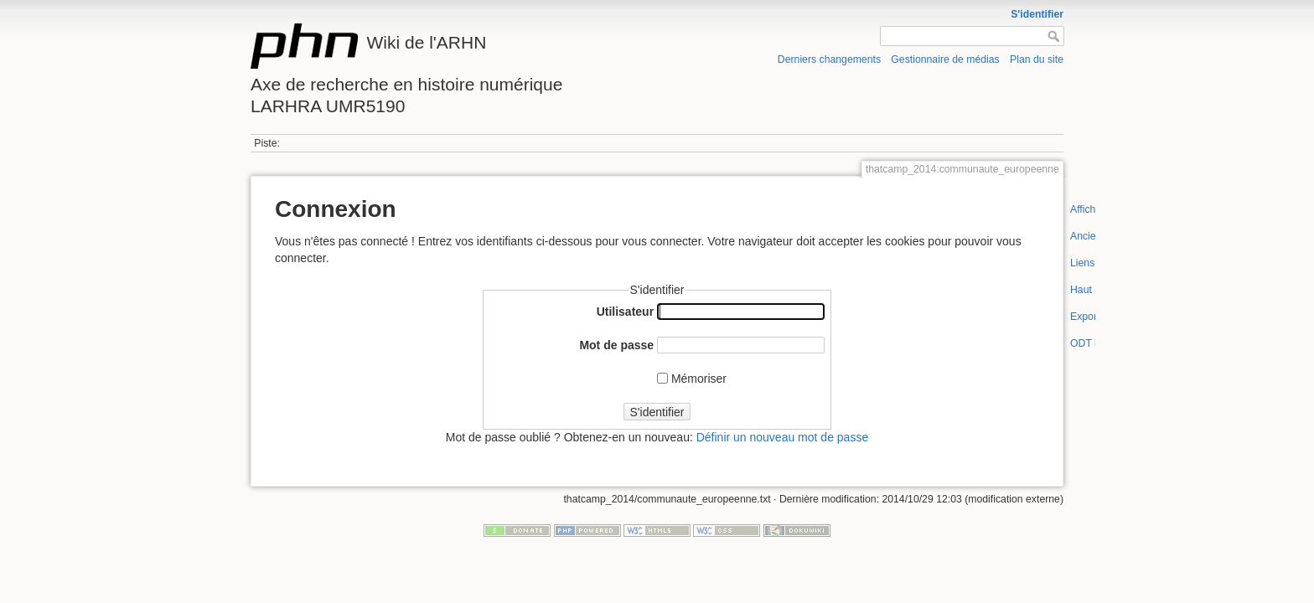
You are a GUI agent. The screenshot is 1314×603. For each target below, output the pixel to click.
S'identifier (1037, 14)
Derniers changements (829, 59)
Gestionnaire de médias (945, 59)
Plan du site (1036, 59)
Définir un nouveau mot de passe (782, 437)
